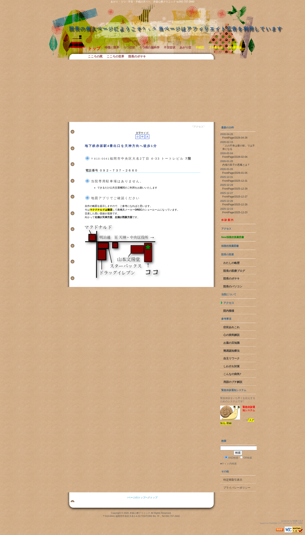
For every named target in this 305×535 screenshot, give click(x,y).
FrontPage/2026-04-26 (235, 137)
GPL (295, 523)
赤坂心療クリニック (140, 513)
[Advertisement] (152, 91)
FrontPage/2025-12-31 (235, 180)
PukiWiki (273, 523)
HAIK (295, 521)
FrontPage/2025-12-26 (235, 204)
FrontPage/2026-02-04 (235, 156)
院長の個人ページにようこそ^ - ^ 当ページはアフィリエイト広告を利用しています (176, 28)
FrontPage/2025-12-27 (235, 196)
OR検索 (246, 457)
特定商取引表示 (232, 479)
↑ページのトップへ (137, 497)
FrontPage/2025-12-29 (235, 188)
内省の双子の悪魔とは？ (236, 164)
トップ (154, 497)
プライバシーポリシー (236, 487)
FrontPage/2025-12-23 (235, 212)
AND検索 (231, 457)
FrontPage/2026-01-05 (235, 172)
